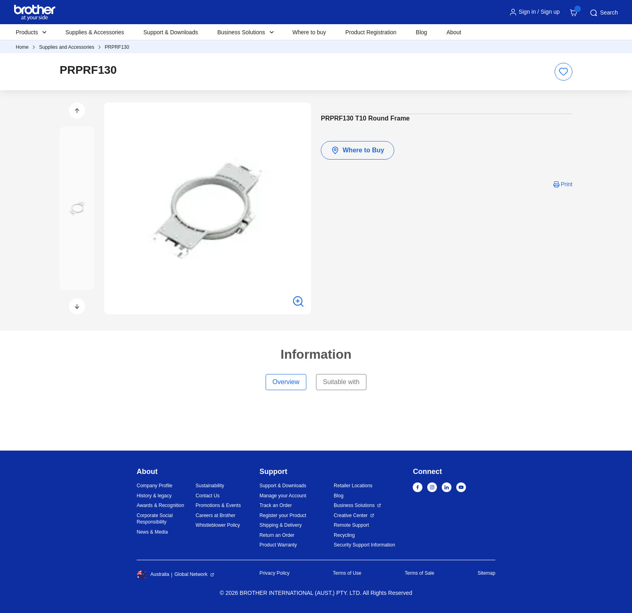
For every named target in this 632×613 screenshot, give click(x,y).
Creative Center (351, 515)
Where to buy (309, 32)
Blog (421, 32)
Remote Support (351, 525)
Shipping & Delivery (281, 525)
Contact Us (207, 496)
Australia (153, 575)
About (454, 32)
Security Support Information (364, 545)
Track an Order (276, 505)
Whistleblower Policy (217, 525)
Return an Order (277, 535)
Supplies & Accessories (94, 32)
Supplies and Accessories (66, 47)
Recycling (344, 535)
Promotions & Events (218, 505)
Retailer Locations (353, 485)
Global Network (191, 574)
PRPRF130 (117, 47)
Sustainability (209, 485)
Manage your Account (283, 496)
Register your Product (283, 515)
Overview (285, 381)
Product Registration (371, 32)
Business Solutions (354, 505)
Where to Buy (357, 150)
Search (603, 13)
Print (566, 184)
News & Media (152, 532)
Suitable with (341, 381)
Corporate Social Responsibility (155, 519)
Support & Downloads (170, 32)
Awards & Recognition (160, 505)
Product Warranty (278, 545)
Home (22, 47)
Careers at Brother (215, 515)
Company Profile (155, 485)
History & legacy (154, 496)
